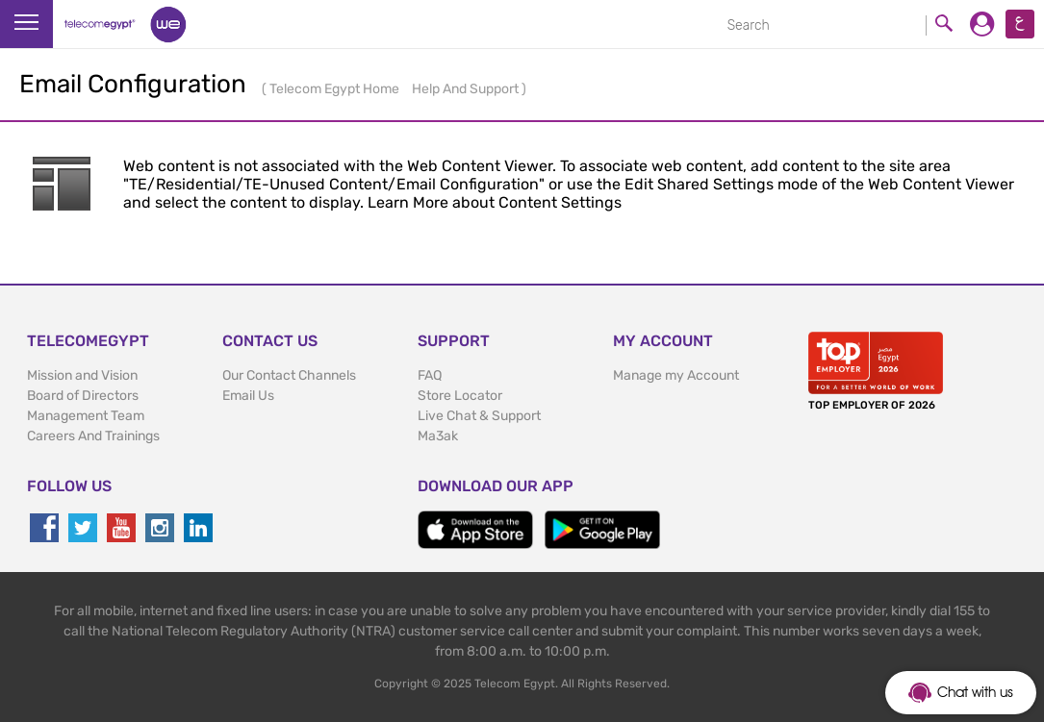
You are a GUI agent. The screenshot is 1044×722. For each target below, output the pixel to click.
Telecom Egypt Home (335, 89)
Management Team (85, 416)
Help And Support (467, 89)
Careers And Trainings (93, 436)
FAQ (430, 375)
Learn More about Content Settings (495, 202)
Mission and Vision (82, 375)
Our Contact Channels (289, 375)
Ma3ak (438, 436)
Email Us (248, 395)
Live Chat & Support (479, 416)
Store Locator (460, 395)
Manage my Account (676, 375)
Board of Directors (83, 395)
